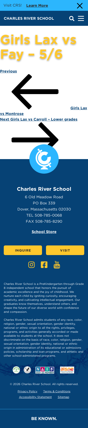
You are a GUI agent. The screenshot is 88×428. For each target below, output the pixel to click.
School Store (44, 231)
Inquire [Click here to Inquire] (23, 250)
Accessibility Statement (35, 397)
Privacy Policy (27, 391)
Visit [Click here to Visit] (65, 250)
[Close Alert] (79, 5)
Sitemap (63, 397)
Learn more (37, 5)
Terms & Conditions (56, 391)
